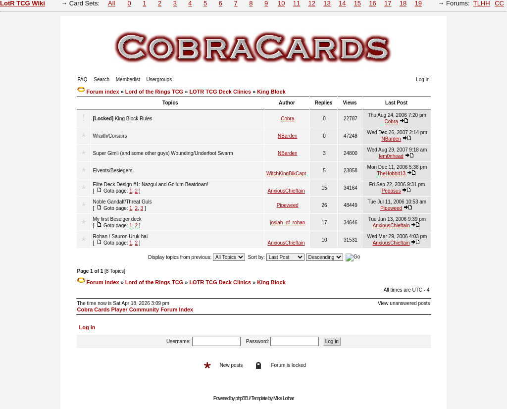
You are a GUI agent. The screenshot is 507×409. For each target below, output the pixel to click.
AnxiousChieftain (286, 191)
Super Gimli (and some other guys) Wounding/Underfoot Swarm (163, 153)
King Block (271, 92)
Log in (422, 79)
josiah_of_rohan (287, 222)
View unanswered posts (404, 303)
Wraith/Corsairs (110, 136)
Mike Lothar (283, 398)
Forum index (103, 92)
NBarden (287, 136)
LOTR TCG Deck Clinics (220, 92)
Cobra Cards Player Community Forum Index (135, 309)
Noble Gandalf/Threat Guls (122, 201)
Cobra (287, 118)
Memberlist (128, 79)
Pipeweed (288, 205)
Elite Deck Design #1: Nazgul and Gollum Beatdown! (150, 184)
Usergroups (159, 79)
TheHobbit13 (391, 173)
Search (101, 79)
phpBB (241, 398)
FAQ (83, 79)
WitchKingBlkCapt (286, 173)
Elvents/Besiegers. (113, 170)
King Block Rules (133, 118)
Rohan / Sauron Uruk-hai (120, 236)
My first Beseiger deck (117, 219)
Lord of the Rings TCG (154, 92)
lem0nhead (391, 156)
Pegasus (391, 191)
